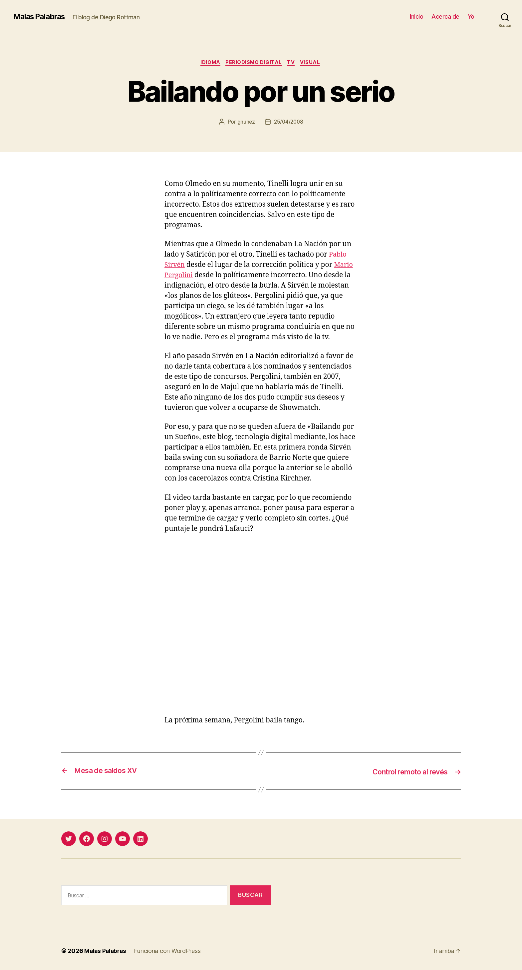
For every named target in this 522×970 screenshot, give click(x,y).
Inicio (416, 16)
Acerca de (445, 16)
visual (313, 63)
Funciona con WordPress (169, 951)
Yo (471, 16)
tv (293, 63)
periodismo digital (253, 63)
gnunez (245, 122)
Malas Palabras (41, 17)
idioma (209, 63)
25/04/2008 (288, 122)
